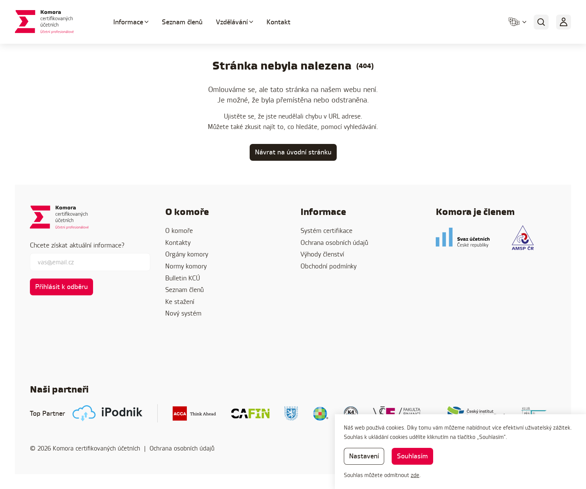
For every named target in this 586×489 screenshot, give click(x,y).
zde (415, 475)
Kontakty (178, 242)
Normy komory (186, 266)
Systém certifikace (326, 230)
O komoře (179, 230)
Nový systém (183, 313)
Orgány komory (186, 254)
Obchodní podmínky (328, 266)
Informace (128, 22)
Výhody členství (322, 254)
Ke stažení (179, 301)
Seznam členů (182, 22)
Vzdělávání (232, 22)
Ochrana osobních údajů (334, 242)
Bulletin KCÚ (182, 278)
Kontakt (278, 22)
